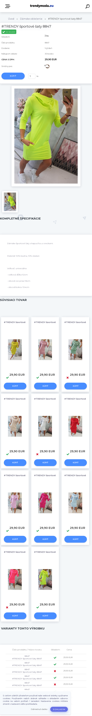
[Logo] (42, 6)
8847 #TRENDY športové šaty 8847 (27, 657)
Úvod (11, 18)
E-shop (8, 6)
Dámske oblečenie (31, 18)
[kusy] (31, 76)
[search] (88, 7)
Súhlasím (59, 709)
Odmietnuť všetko (39, 709)
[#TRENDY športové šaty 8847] (46, 86)
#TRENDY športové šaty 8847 (20, 322)
